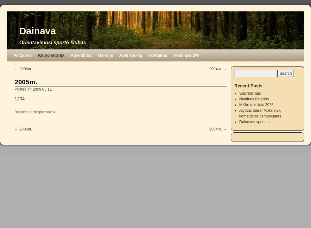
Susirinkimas (250, 93)
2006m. (23, 69)
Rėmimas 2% (186, 55)
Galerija (105, 55)
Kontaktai (157, 55)
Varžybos (23, 55)
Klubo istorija (51, 55)
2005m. (26, 82)
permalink (47, 112)
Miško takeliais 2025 (256, 105)
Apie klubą (81, 55)
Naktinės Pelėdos (254, 99)
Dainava (37, 31)
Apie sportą (130, 55)
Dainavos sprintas (254, 122)
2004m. (218, 69)
